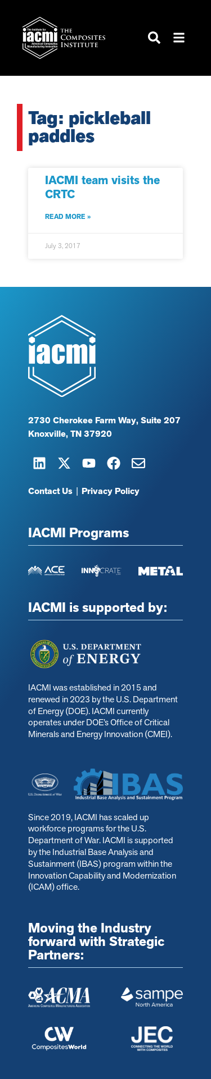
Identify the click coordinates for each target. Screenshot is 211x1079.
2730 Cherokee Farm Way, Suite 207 (104, 421)
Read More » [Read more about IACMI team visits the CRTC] (68, 216)
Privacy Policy (111, 492)
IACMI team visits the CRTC (102, 187)
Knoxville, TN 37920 (70, 434)
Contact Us (50, 492)
